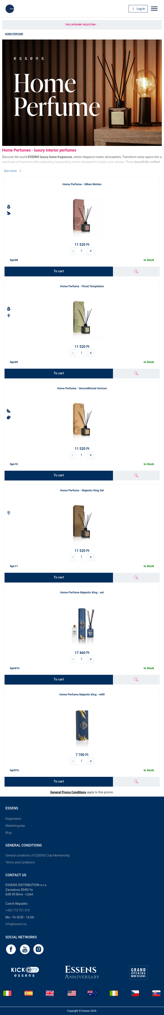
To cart (59, 271)
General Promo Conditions (68, 792)
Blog (8, 832)
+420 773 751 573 (17, 910)
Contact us (15, 875)
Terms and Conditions (20, 862)
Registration (13, 818)
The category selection (82, 24)
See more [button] (13, 171)
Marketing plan (15, 825)
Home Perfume (14, 34)
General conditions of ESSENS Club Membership (37, 855)
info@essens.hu (16, 924)
